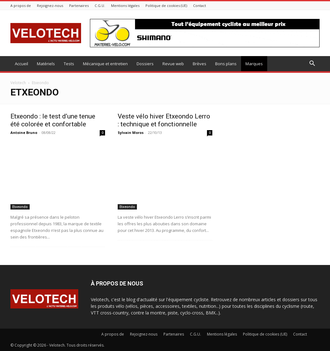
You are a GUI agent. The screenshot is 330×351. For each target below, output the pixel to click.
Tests (69, 63)
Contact (199, 5)
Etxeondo (20, 206)
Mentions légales (125, 5)
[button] (312, 64)
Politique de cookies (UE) (166, 5)
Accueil (21, 63)
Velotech (18, 82)
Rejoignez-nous (50, 5)
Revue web (173, 63)
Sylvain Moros (131, 132)
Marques (254, 63)
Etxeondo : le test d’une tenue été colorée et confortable (52, 120)
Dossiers (145, 63)
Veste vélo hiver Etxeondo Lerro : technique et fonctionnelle (164, 120)
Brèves (199, 63)
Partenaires (79, 5)
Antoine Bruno (23, 132)
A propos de (20, 5)
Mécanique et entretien (105, 63)
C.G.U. (100, 5)
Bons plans (226, 63)
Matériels (46, 63)
